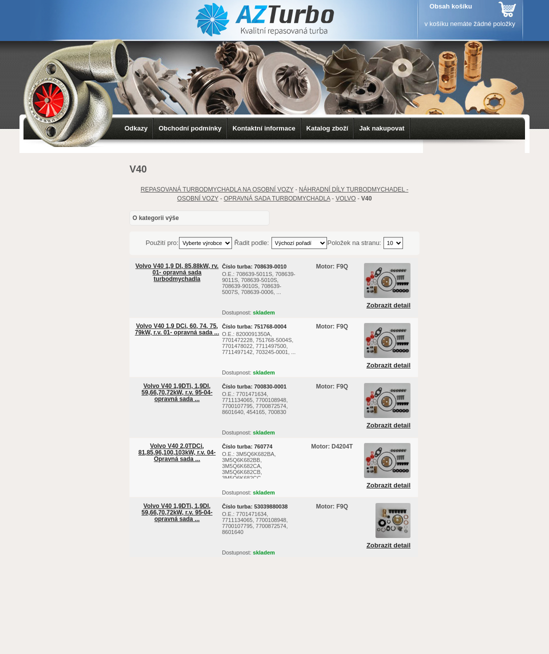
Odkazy (136, 128)
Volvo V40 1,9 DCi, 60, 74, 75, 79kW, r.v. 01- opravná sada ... (177, 329)
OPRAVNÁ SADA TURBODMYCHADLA (277, 198)
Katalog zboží (327, 128)
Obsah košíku (451, 6)
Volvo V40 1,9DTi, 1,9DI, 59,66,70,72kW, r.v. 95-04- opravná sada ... (177, 392)
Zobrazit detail (388, 305)
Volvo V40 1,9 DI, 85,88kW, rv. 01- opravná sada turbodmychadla (177, 272)
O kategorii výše (155, 218)
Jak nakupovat (381, 128)
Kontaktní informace (264, 128)
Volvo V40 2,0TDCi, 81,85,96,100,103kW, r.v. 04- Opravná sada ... (177, 452)
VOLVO (346, 198)
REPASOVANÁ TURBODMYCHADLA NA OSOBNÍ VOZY (217, 189)
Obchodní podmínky (190, 128)
